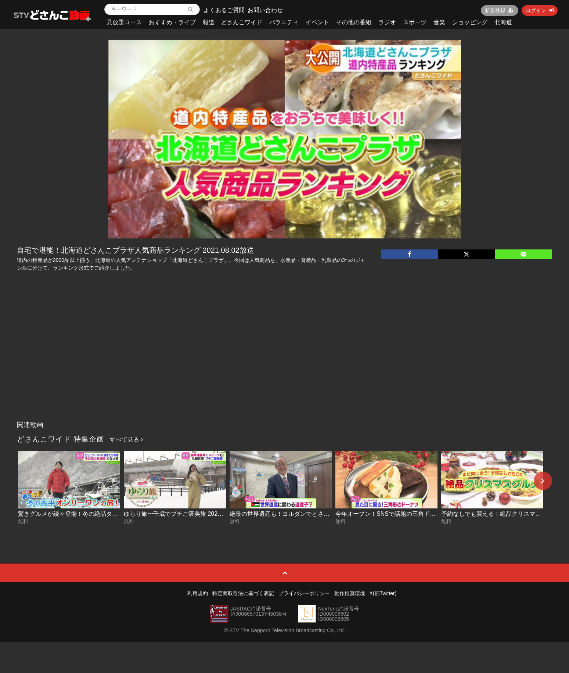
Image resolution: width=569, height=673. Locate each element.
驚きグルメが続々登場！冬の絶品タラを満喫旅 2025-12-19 (95, 514)
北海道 (503, 22)
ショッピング (469, 22)
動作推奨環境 (349, 593)
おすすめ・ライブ (172, 22)
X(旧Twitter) (383, 593)
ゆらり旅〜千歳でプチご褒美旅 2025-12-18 (181, 514)
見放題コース (124, 22)
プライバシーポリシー (304, 593)
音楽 (439, 22)
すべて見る (126, 439)
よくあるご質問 (224, 10)
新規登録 (499, 10)
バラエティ (284, 22)
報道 (209, 22)
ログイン (540, 10)
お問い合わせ (265, 10)
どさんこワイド (241, 22)
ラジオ (387, 22)
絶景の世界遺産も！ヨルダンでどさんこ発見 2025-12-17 (304, 514)
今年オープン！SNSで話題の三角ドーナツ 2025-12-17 (407, 514)
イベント (317, 22)
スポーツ (414, 22)
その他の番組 (353, 22)
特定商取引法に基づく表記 (243, 593)
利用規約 (197, 593)
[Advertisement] (284, 362)
